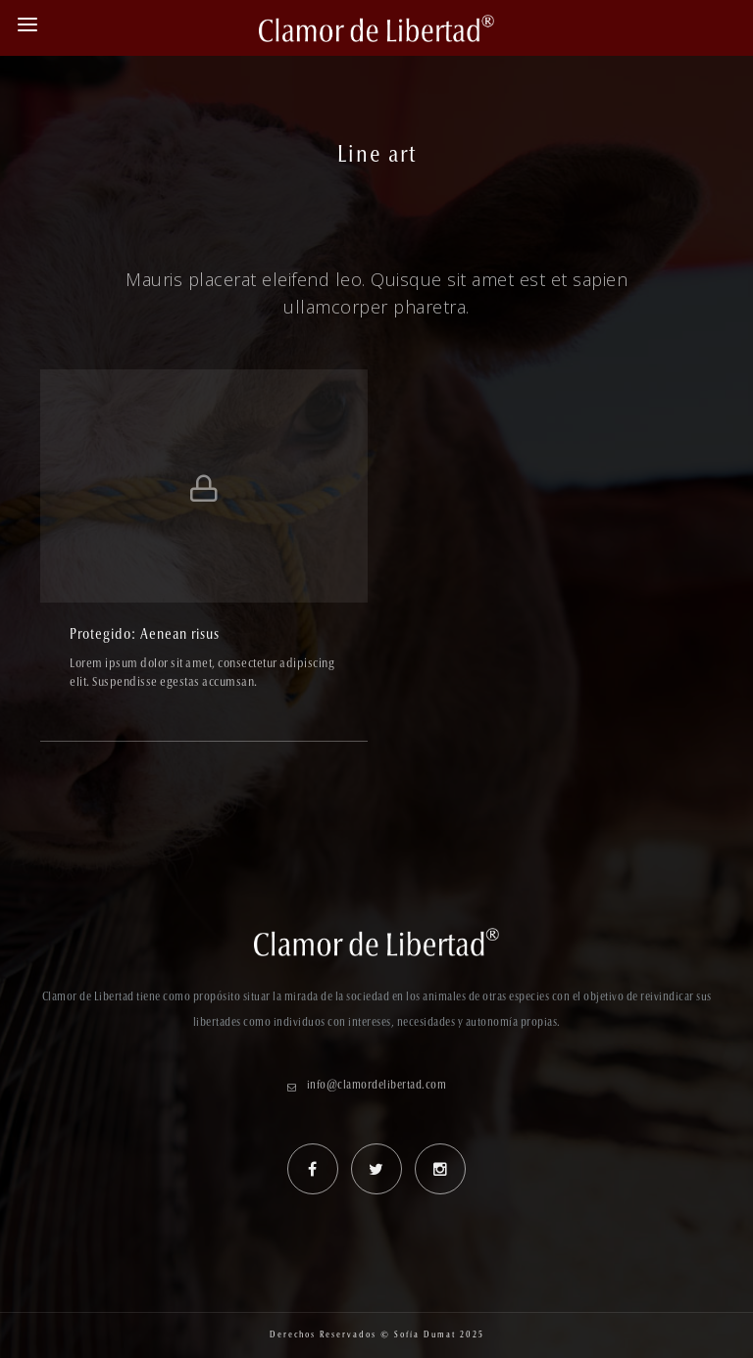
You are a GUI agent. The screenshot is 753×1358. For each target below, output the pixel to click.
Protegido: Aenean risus (145, 635)
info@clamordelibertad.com (377, 1085)
